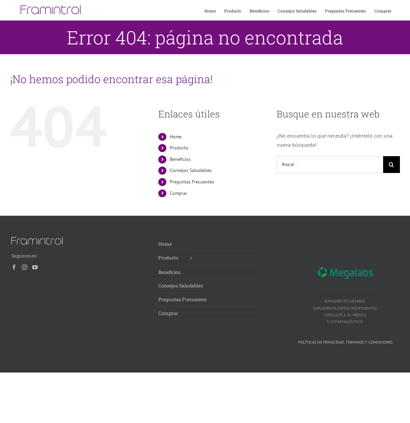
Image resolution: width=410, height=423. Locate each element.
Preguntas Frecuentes (192, 182)
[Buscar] (391, 164)
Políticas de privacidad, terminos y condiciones (345, 342)
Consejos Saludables (191, 170)
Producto (179, 148)
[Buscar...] (330, 164)
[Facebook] (14, 267)
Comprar (178, 193)
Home (175, 137)
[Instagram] (24, 267)
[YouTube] (35, 267)
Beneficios (180, 159)
